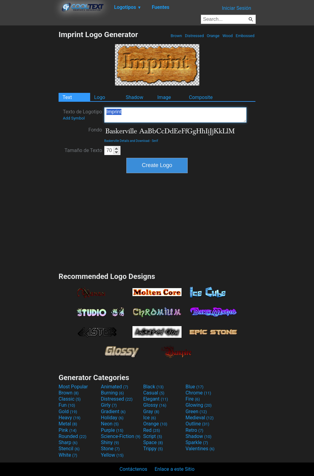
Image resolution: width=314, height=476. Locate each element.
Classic (70, 399)
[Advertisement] (29, 122)
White (68, 455)
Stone (110, 448)
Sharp (68, 442)
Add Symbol (74, 118)
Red (151, 430)
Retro (194, 430)
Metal (68, 424)
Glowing (199, 405)
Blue (195, 387)
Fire (193, 399)
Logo (99, 97)
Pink (68, 430)
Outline (197, 424)
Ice (149, 418)
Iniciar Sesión (236, 8)
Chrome (198, 393)
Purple (112, 430)
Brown (176, 35)
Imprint (175, 115)
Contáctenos (133, 469)
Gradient (113, 411)
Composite (201, 97)
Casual (153, 393)
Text (67, 97)
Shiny (110, 442)
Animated (114, 387)
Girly (109, 405)
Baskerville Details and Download (126, 141)
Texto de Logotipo (82, 114)
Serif (155, 141)
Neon (110, 424)
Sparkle (197, 442)
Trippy (153, 448)
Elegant (155, 399)
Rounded (72, 436)
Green (196, 411)
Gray (151, 411)
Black (153, 387)
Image (164, 97)
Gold (68, 411)
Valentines (200, 448)
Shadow (134, 97)
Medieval (200, 418)
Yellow (112, 455)
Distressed (194, 35)
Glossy (155, 405)
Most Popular (73, 387)
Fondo (95, 130)
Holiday (112, 418)
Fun (67, 405)
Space (153, 442)
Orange (213, 35)
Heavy (69, 418)
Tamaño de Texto (83, 150)
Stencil (69, 448)
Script (152, 436)
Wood (227, 35)
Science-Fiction (120, 436)
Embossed (245, 35)
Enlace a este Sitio (174, 469)
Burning (112, 393)
